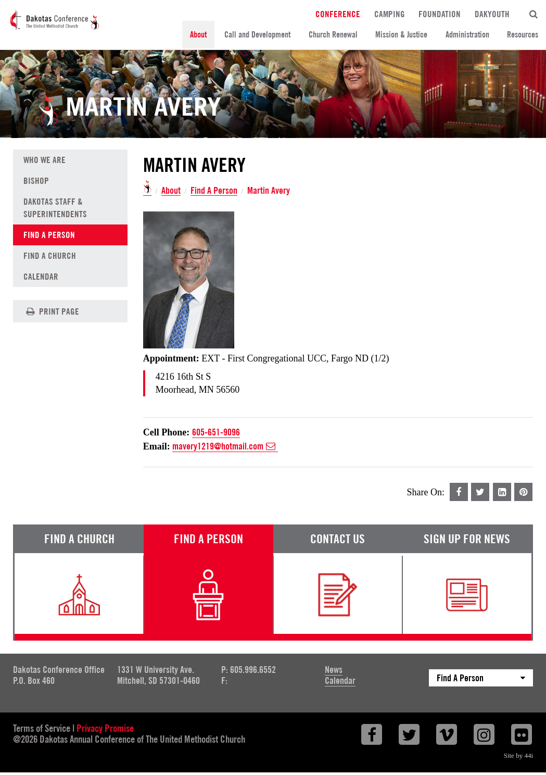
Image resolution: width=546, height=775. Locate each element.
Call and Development (257, 35)
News (333, 669)
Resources (522, 35)
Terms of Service (41, 728)
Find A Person (214, 191)
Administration (467, 35)
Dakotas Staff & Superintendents (55, 207)
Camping (389, 14)
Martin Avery (268, 190)
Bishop (36, 181)
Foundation (439, 14)
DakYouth (492, 14)
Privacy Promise (105, 728)
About (198, 35)
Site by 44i (518, 755)
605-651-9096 (216, 432)
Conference (337, 14)
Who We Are (44, 160)
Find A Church (49, 256)
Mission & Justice (401, 35)
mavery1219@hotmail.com (225, 446)
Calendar (40, 276)
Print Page (51, 311)
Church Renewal (333, 35)
